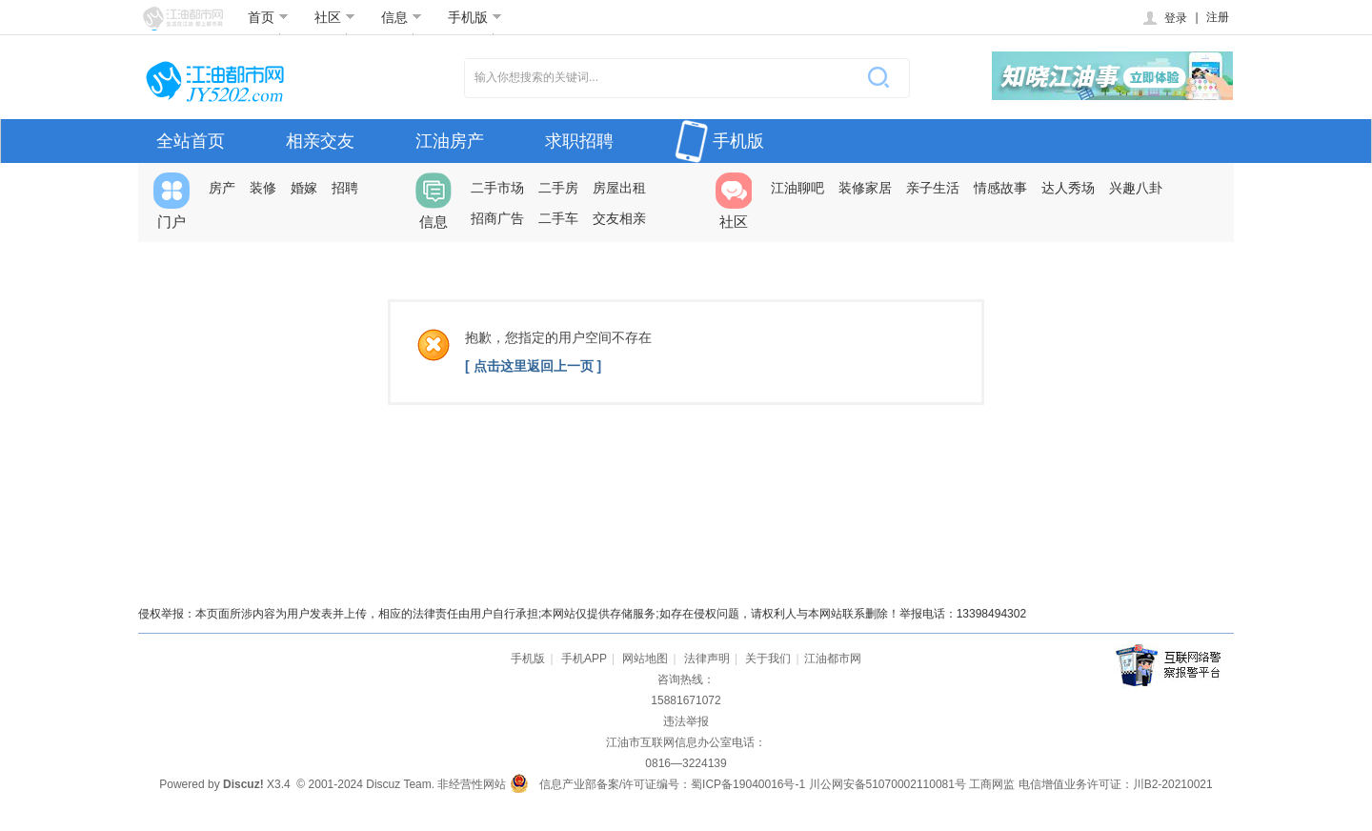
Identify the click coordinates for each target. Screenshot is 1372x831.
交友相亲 (619, 218)
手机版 (475, 17)
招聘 (345, 187)
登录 (1163, 18)
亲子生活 (932, 187)
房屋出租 (619, 187)
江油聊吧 (797, 187)
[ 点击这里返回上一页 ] (533, 366)
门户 (171, 201)
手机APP (584, 658)
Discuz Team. (400, 784)
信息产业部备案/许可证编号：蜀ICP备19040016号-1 (672, 784)
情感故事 (1000, 187)
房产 (222, 187)
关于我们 (768, 658)
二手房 (558, 187)
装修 (263, 187)
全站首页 (190, 141)
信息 (401, 17)
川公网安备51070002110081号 (887, 784)
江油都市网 (832, 658)
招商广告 (497, 218)
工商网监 (992, 784)
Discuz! (243, 784)
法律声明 (707, 658)
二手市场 (497, 187)
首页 (268, 17)
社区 (334, 17)
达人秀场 (1068, 187)
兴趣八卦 (1135, 187)
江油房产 (449, 141)
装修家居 (865, 187)
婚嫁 (304, 187)
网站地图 (645, 658)
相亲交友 (320, 141)
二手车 (558, 218)
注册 (1217, 17)
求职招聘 (579, 141)
